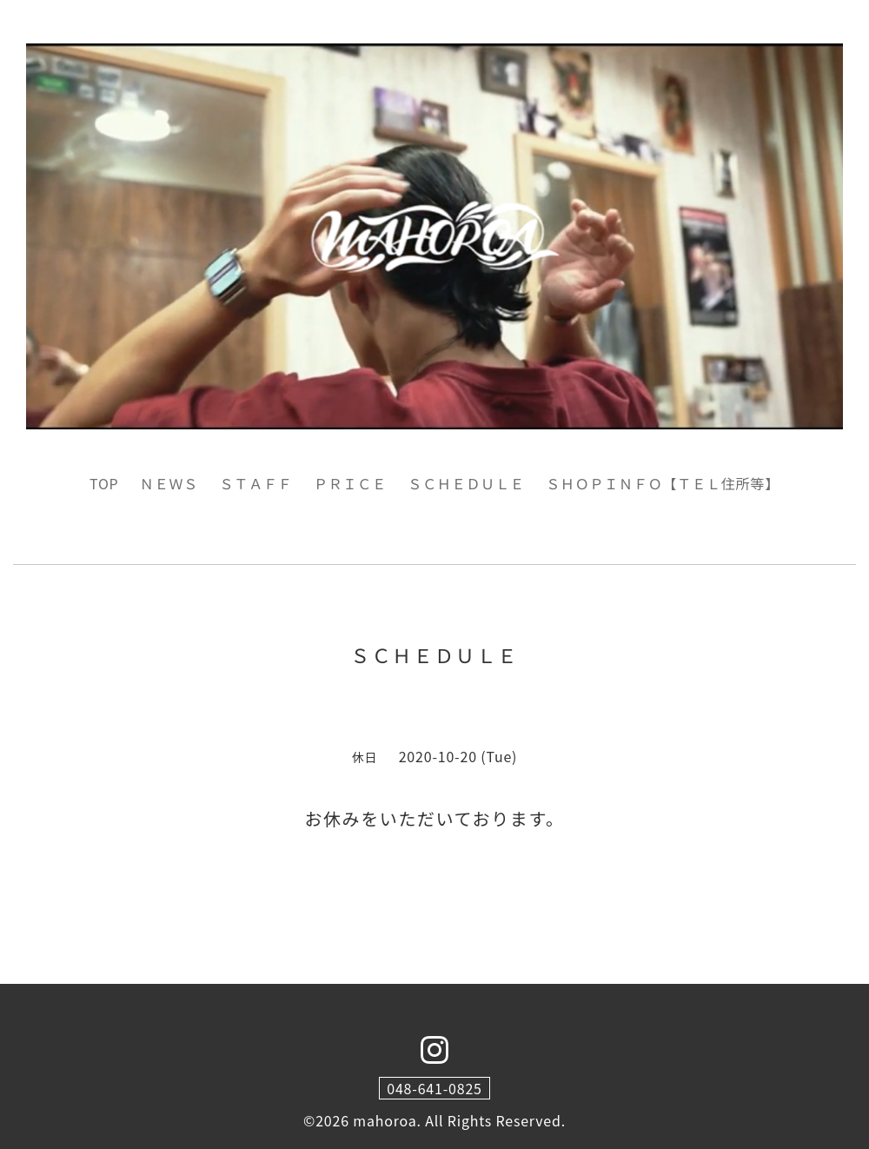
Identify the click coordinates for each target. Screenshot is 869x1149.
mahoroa (384, 1120)
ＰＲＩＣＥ (350, 483)
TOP (104, 483)
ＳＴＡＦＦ (256, 483)
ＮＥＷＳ (169, 483)
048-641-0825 (434, 1088)
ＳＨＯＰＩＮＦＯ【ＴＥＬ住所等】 (662, 483)
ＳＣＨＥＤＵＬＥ (466, 483)
